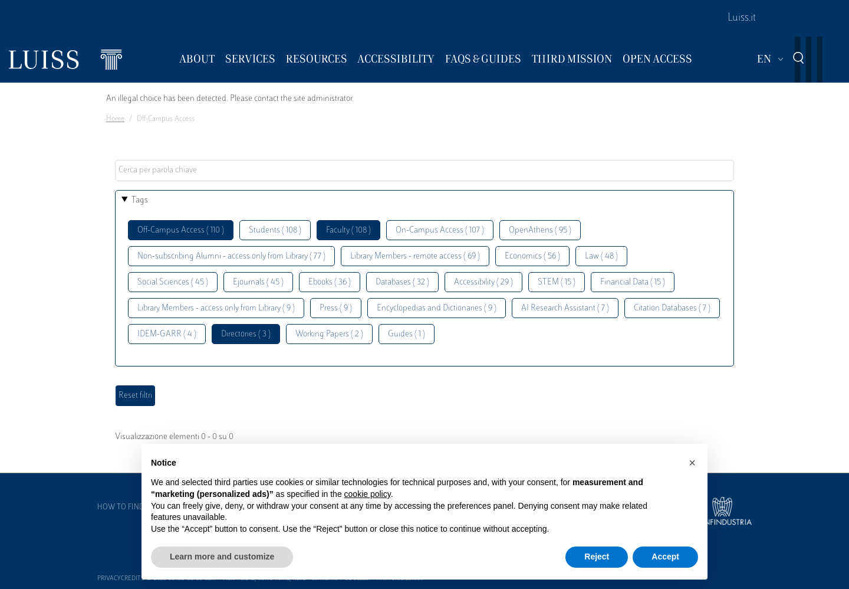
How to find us (126, 507)
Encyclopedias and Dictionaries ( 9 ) (436, 308)
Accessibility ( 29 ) (483, 282)
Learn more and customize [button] (222, 556)
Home (115, 119)
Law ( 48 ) (601, 256)
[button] (692, 462)
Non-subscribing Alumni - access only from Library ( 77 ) (231, 256)
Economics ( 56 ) (532, 256)
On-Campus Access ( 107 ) (440, 230)
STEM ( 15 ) (556, 282)
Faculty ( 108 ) (348, 230)
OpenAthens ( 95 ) (540, 230)
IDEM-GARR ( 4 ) (166, 334)
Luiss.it (742, 18)
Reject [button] (596, 556)
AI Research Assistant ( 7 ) (565, 308)
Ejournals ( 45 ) (258, 282)
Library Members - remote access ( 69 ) (415, 256)
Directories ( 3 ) (246, 334)
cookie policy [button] (367, 494)
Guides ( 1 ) (406, 334)
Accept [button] (665, 556)
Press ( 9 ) (336, 308)
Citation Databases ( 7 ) (672, 308)
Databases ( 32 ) (402, 282)
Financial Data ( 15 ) (632, 282)
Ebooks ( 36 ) (329, 282)
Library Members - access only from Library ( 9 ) (216, 308)
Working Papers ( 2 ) (329, 334)
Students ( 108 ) (275, 230)
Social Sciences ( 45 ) (172, 282)
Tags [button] (139, 200)
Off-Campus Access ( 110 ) (180, 230)
